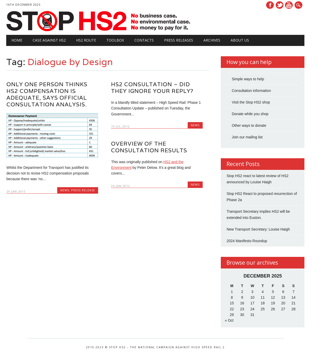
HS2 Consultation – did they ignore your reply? (152, 87)
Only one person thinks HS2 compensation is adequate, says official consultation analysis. (46, 94)
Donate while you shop (250, 114)
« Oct (229, 320)
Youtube (289, 5)
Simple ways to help (248, 79)
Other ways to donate (249, 125)
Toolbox (115, 40)
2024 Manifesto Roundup (246, 241)
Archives (211, 40)
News (64, 190)
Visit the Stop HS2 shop (251, 102)
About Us (240, 40)
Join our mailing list (247, 137)
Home (16, 40)
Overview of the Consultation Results (149, 147)
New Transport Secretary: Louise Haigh (258, 229)
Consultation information (251, 91)
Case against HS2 (49, 40)
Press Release (83, 190)
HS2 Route (86, 40)
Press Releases (178, 40)
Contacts (144, 40)
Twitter (279, 5)
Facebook (270, 5)
